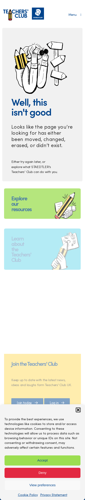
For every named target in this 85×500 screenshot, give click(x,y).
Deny (42, 474)
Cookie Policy (28, 496)
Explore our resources (21, 208)
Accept (42, 462)
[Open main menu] (74, 14)
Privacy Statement (53, 496)
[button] (78, 411)
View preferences (42, 487)
